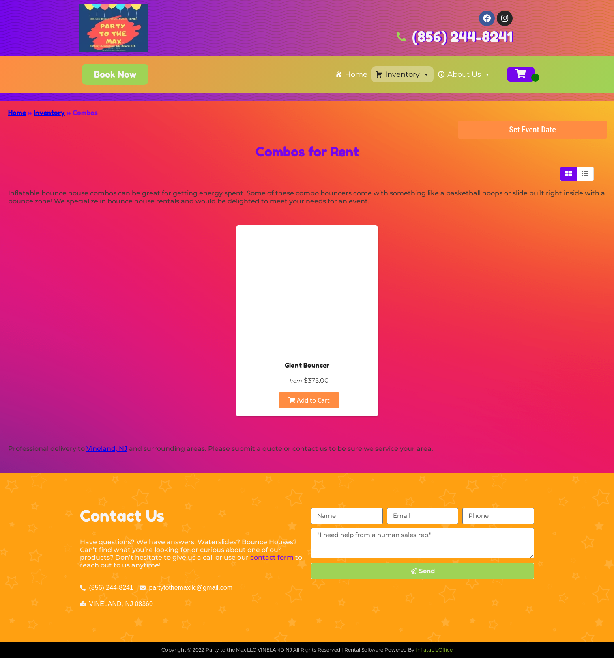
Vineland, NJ (106, 448)
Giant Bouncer (307, 365)
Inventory (407, 74)
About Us (469, 74)
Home (356, 74)
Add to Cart (309, 400)
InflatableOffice (434, 650)
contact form (272, 557)
